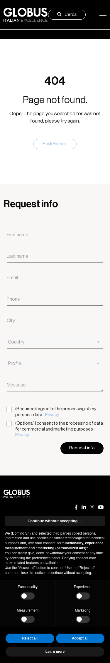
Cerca (67, 14)
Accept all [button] (80, 638)
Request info (82, 448)
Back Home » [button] (55, 144)
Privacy (52, 415)
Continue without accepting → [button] (55, 521)
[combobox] (55, 342)
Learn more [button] (55, 651)
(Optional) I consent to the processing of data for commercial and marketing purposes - (59, 429)
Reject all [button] (30, 638)
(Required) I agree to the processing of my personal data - (55, 412)
